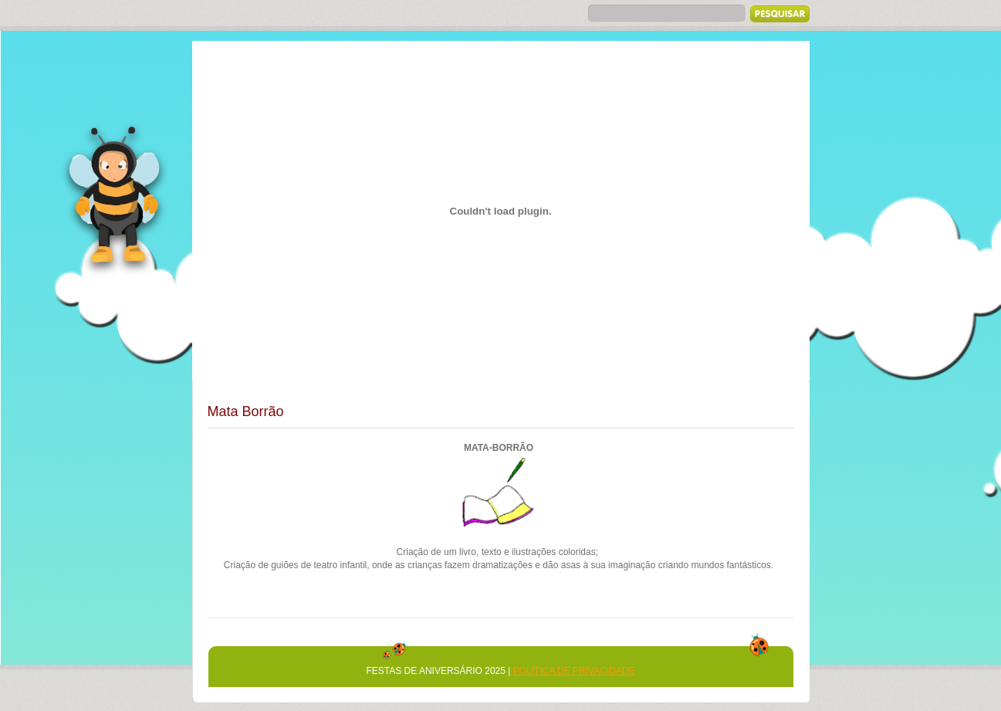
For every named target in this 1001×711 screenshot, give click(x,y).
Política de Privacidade (574, 670)
